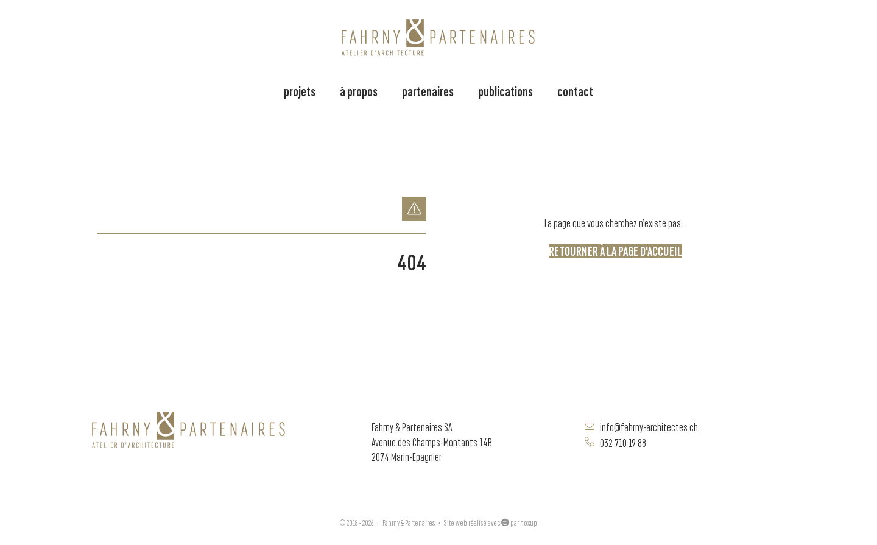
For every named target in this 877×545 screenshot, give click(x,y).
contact (575, 90)
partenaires (428, 90)
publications (505, 90)
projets (299, 90)
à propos (359, 90)
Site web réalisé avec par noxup (490, 522)
